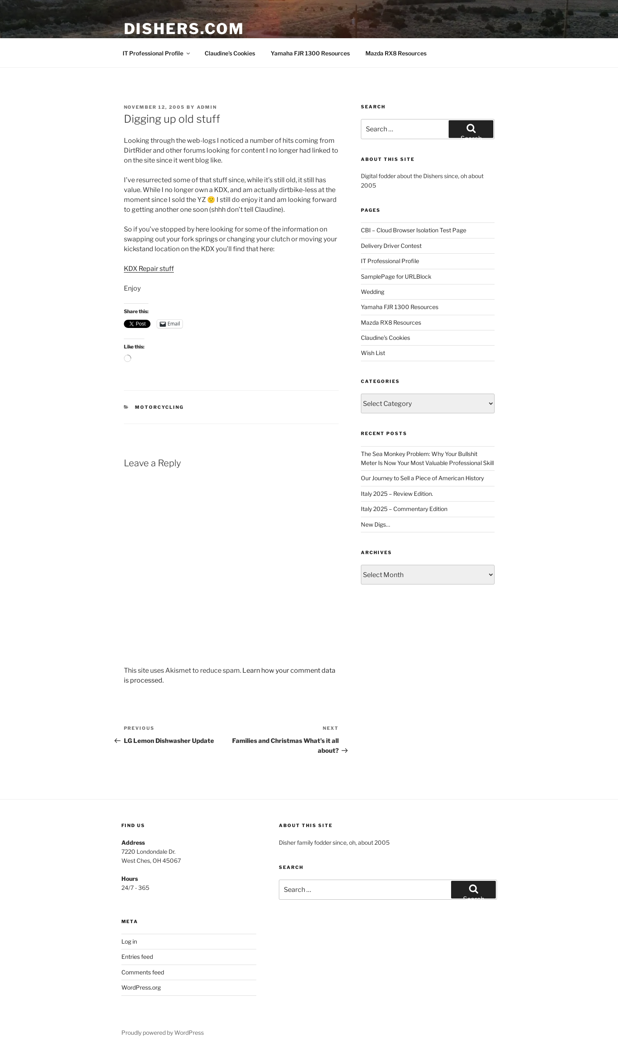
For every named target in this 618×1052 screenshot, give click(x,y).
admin (207, 107)
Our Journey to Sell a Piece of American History (422, 477)
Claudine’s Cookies (230, 53)
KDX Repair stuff (149, 269)
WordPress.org (141, 987)
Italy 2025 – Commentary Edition (404, 508)
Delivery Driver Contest (391, 245)
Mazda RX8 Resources (395, 53)
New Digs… (375, 524)
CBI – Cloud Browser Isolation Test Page (413, 230)
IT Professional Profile (157, 53)
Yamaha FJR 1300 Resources (310, 53)
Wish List (373, 352)
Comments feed (142, 972)
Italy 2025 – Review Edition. (397, 493)
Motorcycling (159, 407)
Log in (129, 941)
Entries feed (137, 956)
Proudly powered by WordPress (162, 1032)
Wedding (372, 291)
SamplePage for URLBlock (396, 276)
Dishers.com (184, 29)
